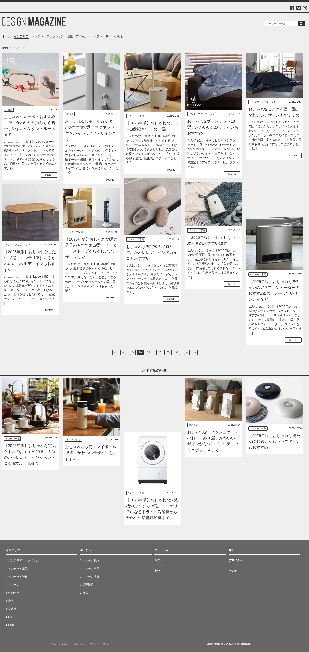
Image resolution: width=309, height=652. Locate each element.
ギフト (98, 36)
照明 (11, 625)
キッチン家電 (12, 438)
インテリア (21, 36)
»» (194, 352)
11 (148, 352)
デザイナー (83, 36)
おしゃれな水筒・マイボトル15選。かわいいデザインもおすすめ (91, 453)
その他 (118, 36)
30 (168, 352)
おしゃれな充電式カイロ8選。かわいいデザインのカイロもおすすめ (151, 252)
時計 (11, 617)
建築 (70, 36)
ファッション (55, 36)
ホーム (6, 36)
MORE (49, 174)
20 (160, 352)
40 (176, 352)
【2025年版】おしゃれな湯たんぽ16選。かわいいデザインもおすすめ (274, 441)
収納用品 (193, 425)
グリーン (13, 584)
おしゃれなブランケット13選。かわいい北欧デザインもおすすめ (212, 127)
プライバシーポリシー (99, 644)
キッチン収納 (91, 560)
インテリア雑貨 (258, 428)
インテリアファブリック (202, 114)
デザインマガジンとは (61, 644)
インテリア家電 (136, 116)
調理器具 (88, 584)
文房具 (8, 109)
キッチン (37, 36)
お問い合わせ (80, 644)
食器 (85, 592)
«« (115, 352)
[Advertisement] (274, 188)
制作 (108, 36)
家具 (28, 244)
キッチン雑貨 (73, 439)
